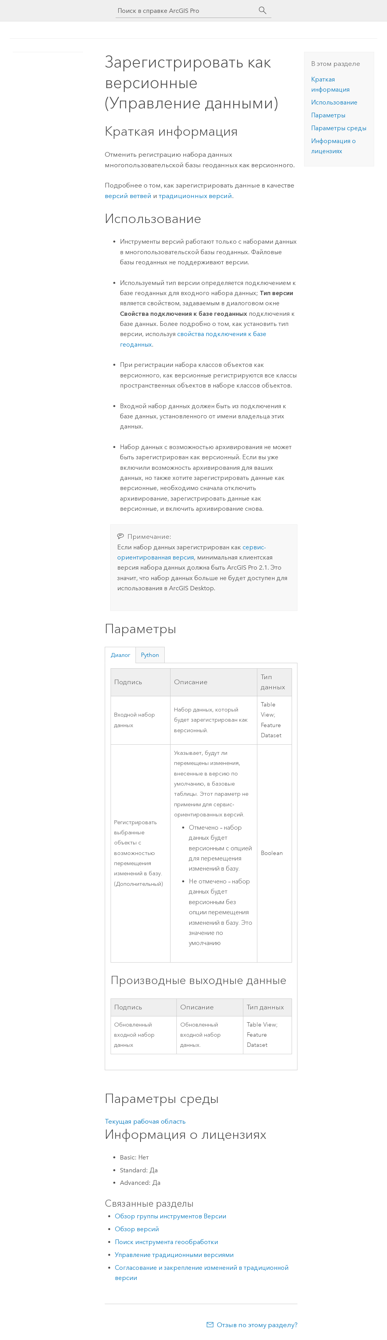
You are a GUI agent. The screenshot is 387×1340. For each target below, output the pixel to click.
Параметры (328, 115)
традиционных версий (195, 196)
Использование (334, 102)
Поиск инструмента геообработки (166, 1242)
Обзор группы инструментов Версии (170, 1216)
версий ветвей (128, 196)
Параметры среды (338, 128)
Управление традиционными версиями (174, 1255)
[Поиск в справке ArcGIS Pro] (186, 11)
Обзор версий (137, 1229)
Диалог (120, 654)
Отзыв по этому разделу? (257, 1325)
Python (150, 654)
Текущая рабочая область (145, 1121)
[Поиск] (263, 10)
